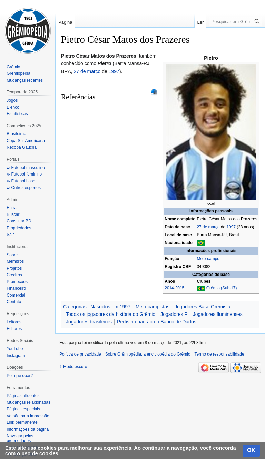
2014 (169, 288)
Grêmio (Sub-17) (221, 288)
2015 (179, 288)
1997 (230, 226)
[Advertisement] (160, 368)
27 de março (208, 226)
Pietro (211, 58)
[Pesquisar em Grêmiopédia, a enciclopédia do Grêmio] (235, 21)
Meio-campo (208, 258)
